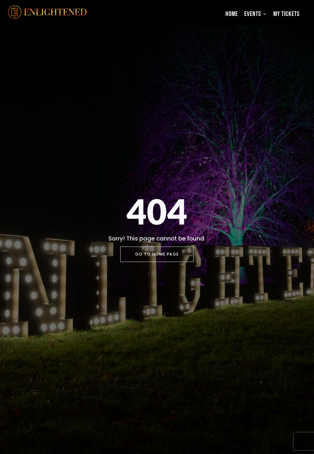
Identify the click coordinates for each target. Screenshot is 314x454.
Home (231, 14)
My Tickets (286, 14)
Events (252, 14)
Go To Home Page (157, 254)
